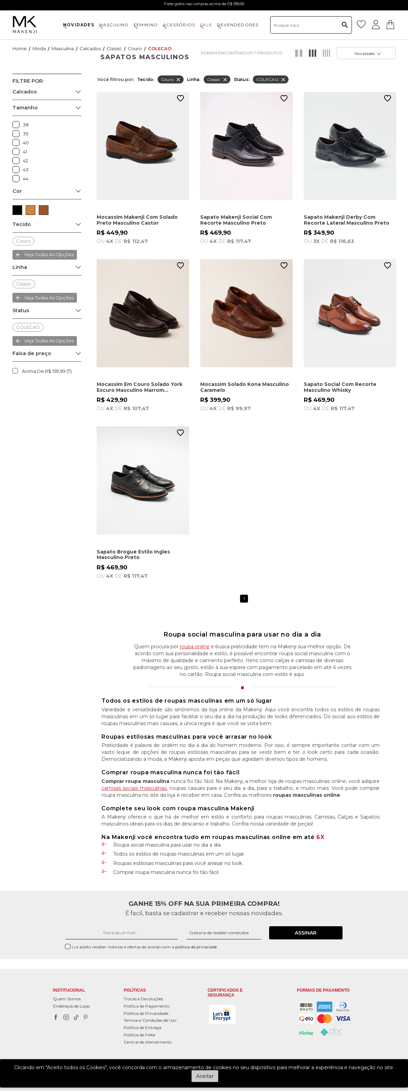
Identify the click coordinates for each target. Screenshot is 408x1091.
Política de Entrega (142, 1027)
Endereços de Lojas (71, 1006)
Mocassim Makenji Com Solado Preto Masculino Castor (137, 220)
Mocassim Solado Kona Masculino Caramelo (244, 387)
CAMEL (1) (30, 210)
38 (17, 124)
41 (17, 151)
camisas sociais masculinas (134, 788)
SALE (206, 24)
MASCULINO (114, 24)
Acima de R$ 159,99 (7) (47, 371)
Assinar (306, 933)
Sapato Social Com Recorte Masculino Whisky (340, 387)
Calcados (90, 48)
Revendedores (237, 24)
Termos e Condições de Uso (150, 1020)
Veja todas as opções (49, 254)
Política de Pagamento (146, 1006)
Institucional (69, 990)
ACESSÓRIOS (179, 24)
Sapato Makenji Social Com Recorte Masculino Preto (236, 220)
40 (17, 142)
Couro (135, 48)
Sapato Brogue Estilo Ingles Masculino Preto (133, 554)
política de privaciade (196, 946)
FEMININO (146, 24)
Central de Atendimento (148, 1042)
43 (17, 169)
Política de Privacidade (146, 1013)
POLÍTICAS (135, 990)
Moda (39, 48)
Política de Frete (139, 1034)
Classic (114, 48)
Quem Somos (67, 998)
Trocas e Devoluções (143, 998)
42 (17, 160)
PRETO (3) (17, 210)
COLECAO (159, 48)
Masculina (63, 48)
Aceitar (205, 1076)
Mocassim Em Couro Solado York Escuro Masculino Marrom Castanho (140, 387)
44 (17, 178)
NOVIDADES (78, 24)
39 (17, 133)
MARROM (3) (43, 210)
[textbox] (311, 25)
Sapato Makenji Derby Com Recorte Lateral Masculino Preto (346, 220)
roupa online (195, 646)
